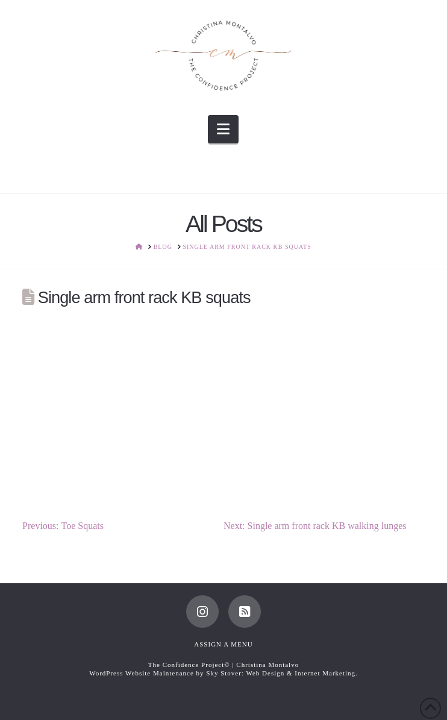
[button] (223, 129)
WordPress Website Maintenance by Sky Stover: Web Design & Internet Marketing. (223, 673)
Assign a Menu (223, 644)
